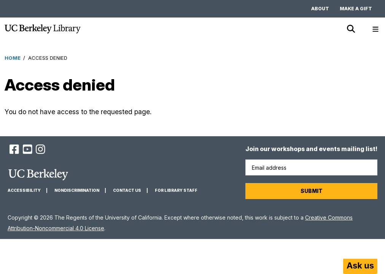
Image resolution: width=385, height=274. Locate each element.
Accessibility (24, 190)
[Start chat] (360, 266)
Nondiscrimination (76, 190)
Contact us (127, 190)
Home (13, 58)
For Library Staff (176, 190)
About (320, 8)
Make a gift (356, 8)
